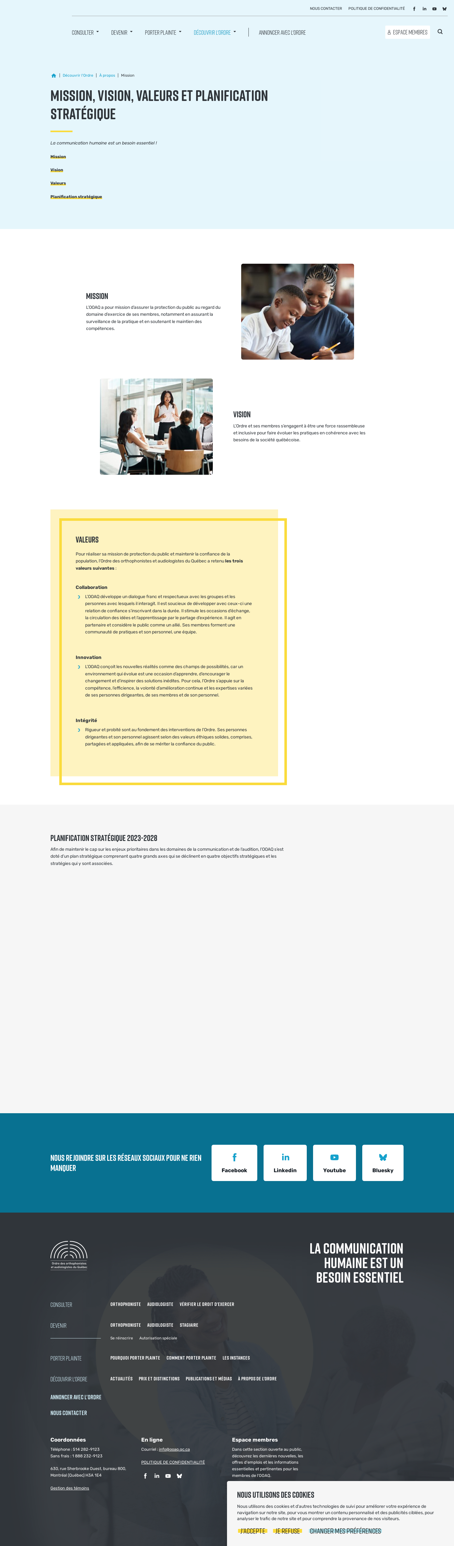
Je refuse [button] (287, 1530)
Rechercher (440, 31)
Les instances (236, 1358)
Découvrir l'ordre (212, 32)
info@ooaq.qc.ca (174, 1449)
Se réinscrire (121, 1338)
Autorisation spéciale (158, 1338)
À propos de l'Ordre (257, 1378)
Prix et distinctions (159, 1378)
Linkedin (285, 1162)
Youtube (334, 1162)
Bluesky (382, 1162)
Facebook (234, 1162)
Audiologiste (160, 1304)
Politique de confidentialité (376, 8)
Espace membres (410, 32)
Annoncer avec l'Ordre (282, 32)
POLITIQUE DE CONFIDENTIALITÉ (173, 1462)
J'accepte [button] (252, 1530)
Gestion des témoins (69, 1488)
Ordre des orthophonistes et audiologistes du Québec (31, 22)
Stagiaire (189, 1325)
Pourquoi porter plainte (135, 1358)
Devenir (119, 32)
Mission (58, 156)
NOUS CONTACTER (68, 1412)
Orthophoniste (125, 1304)
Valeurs (58, 183)
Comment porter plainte (191, 1358)
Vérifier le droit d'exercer (207, 1304)
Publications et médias (209, 1378)
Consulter (83, 32)
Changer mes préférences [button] (345, 1530)
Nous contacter (326, 8)
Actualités (121, 1378)
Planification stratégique (76, 196)
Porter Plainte (160, 32)
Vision (56, 170)
